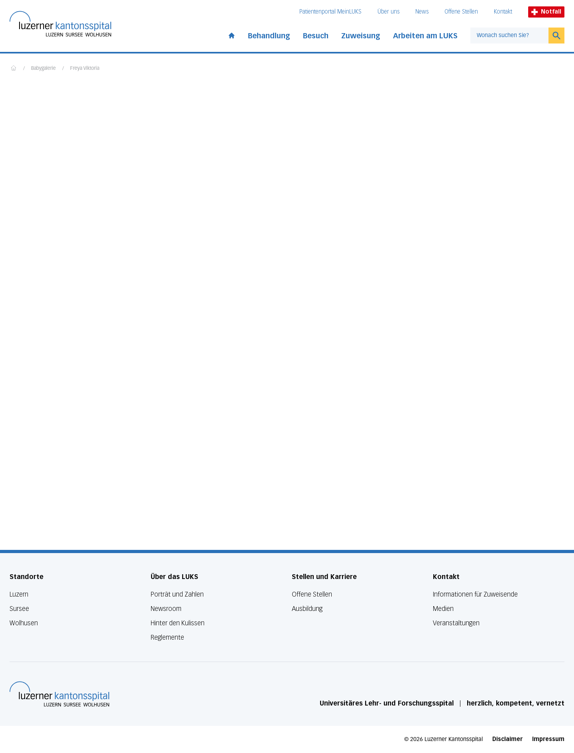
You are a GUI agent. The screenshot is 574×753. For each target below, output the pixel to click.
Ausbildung (307, 609)
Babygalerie (43, 68)
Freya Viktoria (84, 68)
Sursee (19, 609)
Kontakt (503, 11)
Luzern (19, 594)
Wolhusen (24, 623)
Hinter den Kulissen (177, 623)
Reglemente (167, 637)
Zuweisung (360, 36)
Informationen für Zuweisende (475, 594)
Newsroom (166, 609)
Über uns (388, 11)
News (422, 11)
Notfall (546, 11)
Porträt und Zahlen (177, 594)
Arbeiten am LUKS (425, 36)
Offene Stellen (461, 11)
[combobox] (509, 35)
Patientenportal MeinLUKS (330, 11)
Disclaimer (507, 739)
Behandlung (269, 36)
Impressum (548, 739)
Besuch (315, 36)
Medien (443, 609)
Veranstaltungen (456, 623)
